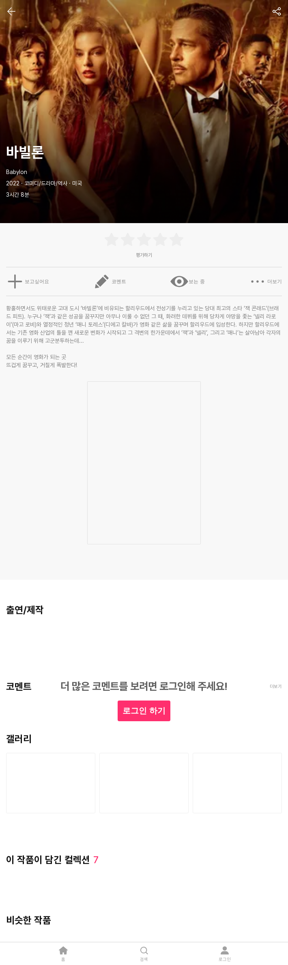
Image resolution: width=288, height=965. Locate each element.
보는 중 (188, 281)
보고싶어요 (26, 281)
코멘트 (109, 281)
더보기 (267, 281)
